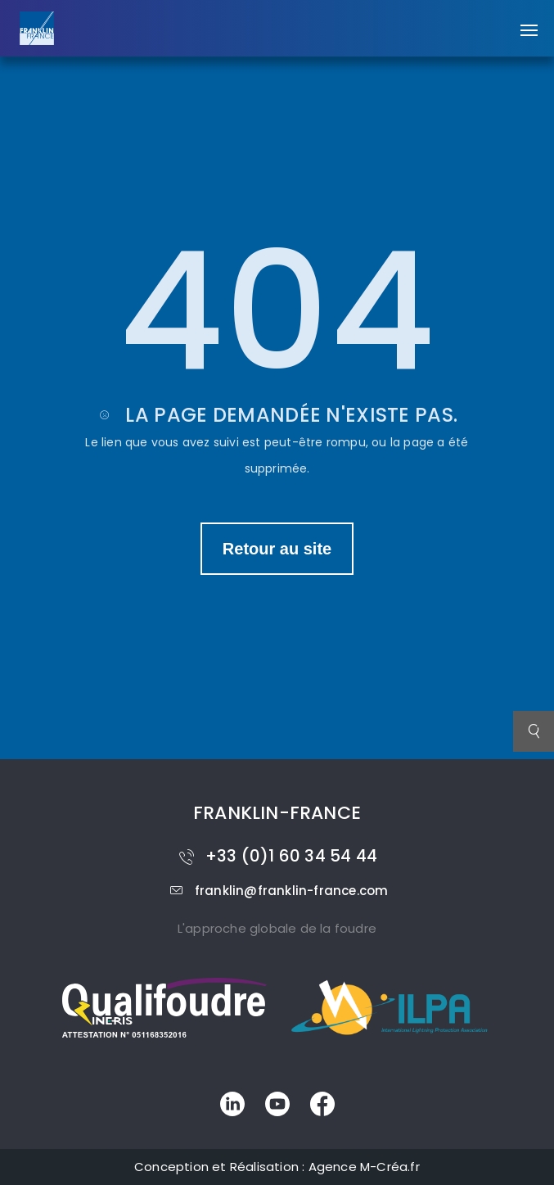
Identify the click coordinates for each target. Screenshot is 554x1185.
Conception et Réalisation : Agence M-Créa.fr (277, 1166)
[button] (529, 22)
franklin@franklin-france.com (277, 890)
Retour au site (277, 549)
